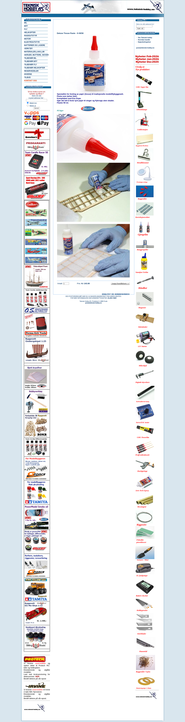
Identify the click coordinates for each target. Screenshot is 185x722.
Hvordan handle (144, 40)
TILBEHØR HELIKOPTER (34, 68)
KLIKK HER (112, 298)
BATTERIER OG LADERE (34, 45)
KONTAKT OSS (30, 81)
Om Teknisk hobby (145, 37)
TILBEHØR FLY (30, 65)
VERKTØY (28, 48)
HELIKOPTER (29, 32)
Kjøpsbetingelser (144, 42)
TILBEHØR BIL (30, 58)
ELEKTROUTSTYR (31, 42)
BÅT (26, 26)
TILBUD (27, 77)
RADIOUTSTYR (30, 36)
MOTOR (27, 39)
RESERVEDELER (31, 71)
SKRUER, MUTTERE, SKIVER (36, 55)
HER (37, 676)
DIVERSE (28, 74)
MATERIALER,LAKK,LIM (34, 52)
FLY (25, 29)
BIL (25, 23)
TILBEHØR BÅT (30, 61)
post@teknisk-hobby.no (145, 48)
